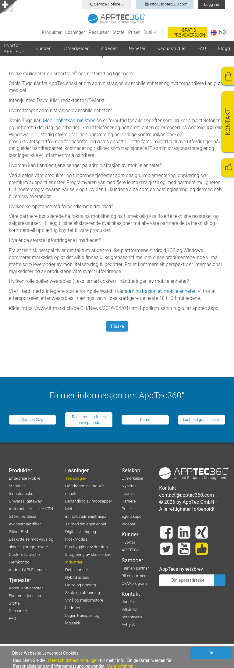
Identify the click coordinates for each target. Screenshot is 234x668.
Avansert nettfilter (25, 523)
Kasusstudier (171, 48)
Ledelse (129, 493)
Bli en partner (134, 575)
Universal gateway (25, 501)
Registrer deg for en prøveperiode (89, 419)
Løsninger (75, 32)
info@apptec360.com (164, 4)
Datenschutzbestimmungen (73, 660)
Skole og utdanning (82, 592)
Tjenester (20, 580)
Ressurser (99, 32)
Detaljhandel (76, 569)
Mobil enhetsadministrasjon (72, 120)
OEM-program (134, 583)
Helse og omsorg (80, 584)
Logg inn (211, 4)
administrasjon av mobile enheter (160, 291)
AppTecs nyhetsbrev (181, 569)
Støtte (118, 32)
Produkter (52, 32)
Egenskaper (132, 516)
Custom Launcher (25, 554)
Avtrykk (128, 624)
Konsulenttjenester (26, 587)
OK (211, 653)
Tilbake (117, 326)
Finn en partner (135, 568)
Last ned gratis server (201, 419)
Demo (145, 419)
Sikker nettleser (23, 516)
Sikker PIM (18, 531)
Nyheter (137, 48)
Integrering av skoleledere (88, 554)
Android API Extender (28, 569)
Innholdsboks (21, 493)
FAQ (201, 48)
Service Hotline (106, 4)
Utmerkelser (75, 48)
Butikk (150, 32)
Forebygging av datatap (86, 546)
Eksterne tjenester (25, 595)
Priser (134, 32)
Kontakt (131, 594)
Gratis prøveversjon (189, 32)
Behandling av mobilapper (88, 501)
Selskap (131, 470)
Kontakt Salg (32, 419)
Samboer (132, 560)
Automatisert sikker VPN (31, 508)
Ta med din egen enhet (85, 523)
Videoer (109, 48)
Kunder (43, 48)
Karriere (129, 501)
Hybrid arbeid (77, 577)
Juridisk (129, 601)
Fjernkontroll (20, 562)
